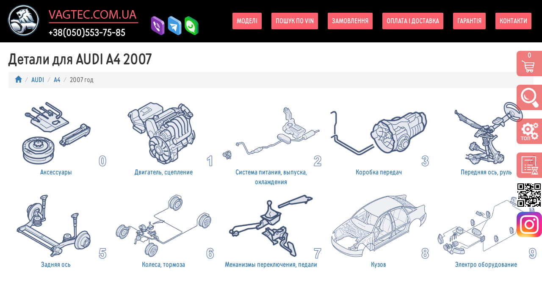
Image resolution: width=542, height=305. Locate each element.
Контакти (513, 21)
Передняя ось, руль (486, 137)
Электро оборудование (486, 230)
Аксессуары (56, 137)
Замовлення (350, 21)
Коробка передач (378, 137)
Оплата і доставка (413, 21)
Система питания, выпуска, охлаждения (271, 142)
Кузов (378, 230)
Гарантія (469, 21)
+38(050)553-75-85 (87, 33)
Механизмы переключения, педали (271, 230)
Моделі (247, 21)
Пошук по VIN (295, 21)
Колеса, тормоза (163, 230)
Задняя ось (56, 230)
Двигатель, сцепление (163, 137)
